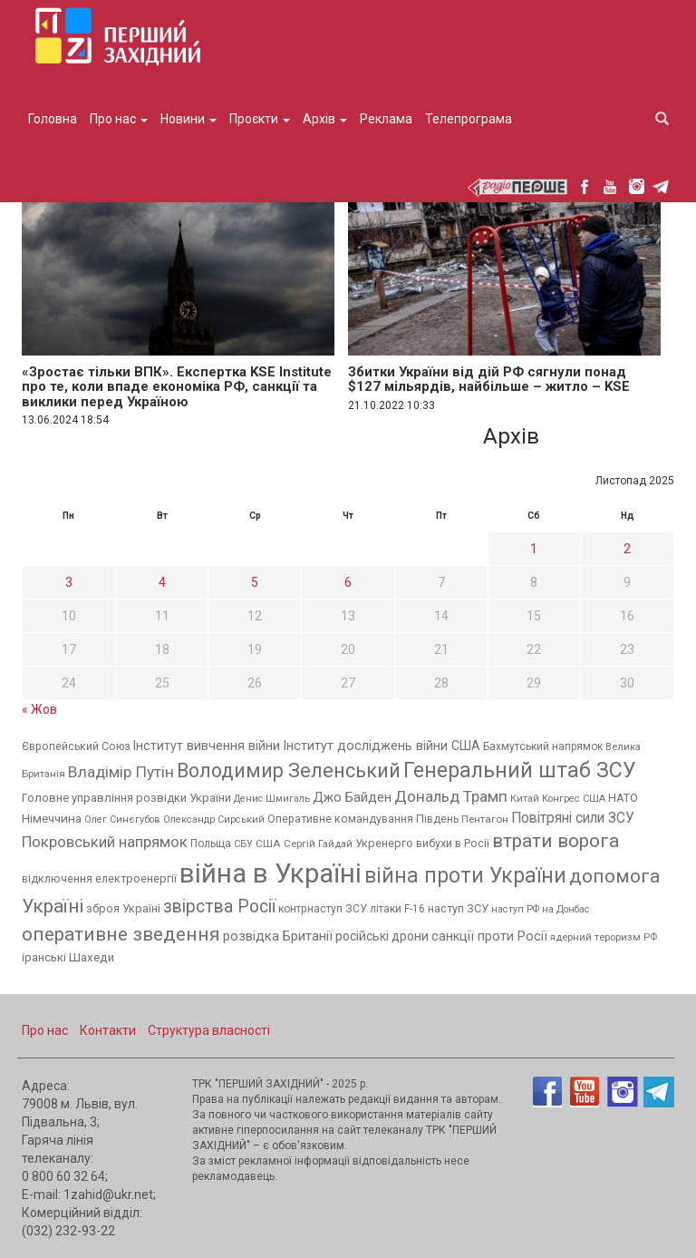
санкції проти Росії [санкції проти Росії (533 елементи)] (489, 936)
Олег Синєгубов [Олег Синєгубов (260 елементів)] (122, 819)
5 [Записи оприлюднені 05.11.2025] (254, 582)
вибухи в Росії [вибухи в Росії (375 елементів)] (452, 843)
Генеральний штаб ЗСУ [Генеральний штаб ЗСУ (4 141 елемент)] (519, 770)
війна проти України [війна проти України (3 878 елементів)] (465, 875)
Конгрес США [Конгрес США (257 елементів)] (573, 799)
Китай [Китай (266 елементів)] (524, 799)
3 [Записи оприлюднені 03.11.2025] (68, 582)
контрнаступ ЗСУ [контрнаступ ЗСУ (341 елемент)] (322, 908)
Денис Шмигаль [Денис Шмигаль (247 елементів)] (272, 799)
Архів (325, 119)
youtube (610, 186)
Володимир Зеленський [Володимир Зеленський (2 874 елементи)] (289, 770)
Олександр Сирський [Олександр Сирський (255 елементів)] (214, 819)
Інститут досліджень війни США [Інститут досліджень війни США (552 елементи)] (381, 745)
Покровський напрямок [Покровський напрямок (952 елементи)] (105, 842)
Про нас (119, 119)
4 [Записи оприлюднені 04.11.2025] (162, 582)
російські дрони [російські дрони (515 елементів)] (382, 936)
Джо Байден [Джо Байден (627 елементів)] (352, 797)
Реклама (386, 119)
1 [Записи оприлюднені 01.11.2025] (533, 548)
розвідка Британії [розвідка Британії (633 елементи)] (278, 936)
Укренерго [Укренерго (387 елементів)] (384, 843)
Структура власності (209, 1030)
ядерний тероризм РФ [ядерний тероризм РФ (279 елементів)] (603, 937)
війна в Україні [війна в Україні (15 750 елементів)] (270, 873)
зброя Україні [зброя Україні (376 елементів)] (123, 908)
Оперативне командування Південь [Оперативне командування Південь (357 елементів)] (363, 819)
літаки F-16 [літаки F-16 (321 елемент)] (397, 908)
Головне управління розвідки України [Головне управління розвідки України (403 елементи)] (126, 798)
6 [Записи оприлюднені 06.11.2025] (348, 582)
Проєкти (259, 119)
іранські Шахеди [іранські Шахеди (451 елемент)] (68, 957)
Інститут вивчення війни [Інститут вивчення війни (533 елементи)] (206, 745)
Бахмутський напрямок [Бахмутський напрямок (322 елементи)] (543, 746)
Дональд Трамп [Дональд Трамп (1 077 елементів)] (451, 796)
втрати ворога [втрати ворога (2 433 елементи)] (555, 841)
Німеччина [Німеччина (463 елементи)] (52, 818)
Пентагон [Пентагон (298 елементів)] (484, 819)
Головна (52, 119)
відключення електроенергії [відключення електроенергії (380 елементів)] (99, 878)
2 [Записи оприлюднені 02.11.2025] (627, 548)
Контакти (108, 1030)
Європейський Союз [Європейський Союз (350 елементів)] (76, 746)
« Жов (39, 709)
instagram (636, 186)
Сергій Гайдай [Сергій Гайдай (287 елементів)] (318, 843)
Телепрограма (468, 119)
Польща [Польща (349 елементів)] (210, 843)
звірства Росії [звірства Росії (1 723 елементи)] (219, 906)
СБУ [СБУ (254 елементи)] (243, 844)
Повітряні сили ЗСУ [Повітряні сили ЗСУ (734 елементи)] (572, 818)
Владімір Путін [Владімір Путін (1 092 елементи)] (121, 772)
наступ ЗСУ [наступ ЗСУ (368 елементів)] (458, 908)
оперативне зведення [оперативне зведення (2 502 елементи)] (121, 933)
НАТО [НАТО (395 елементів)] (623, 798)
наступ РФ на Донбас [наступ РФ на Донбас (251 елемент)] (540, 909)
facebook (584, 186)
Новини (188, 119)
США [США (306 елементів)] (268, 843)
